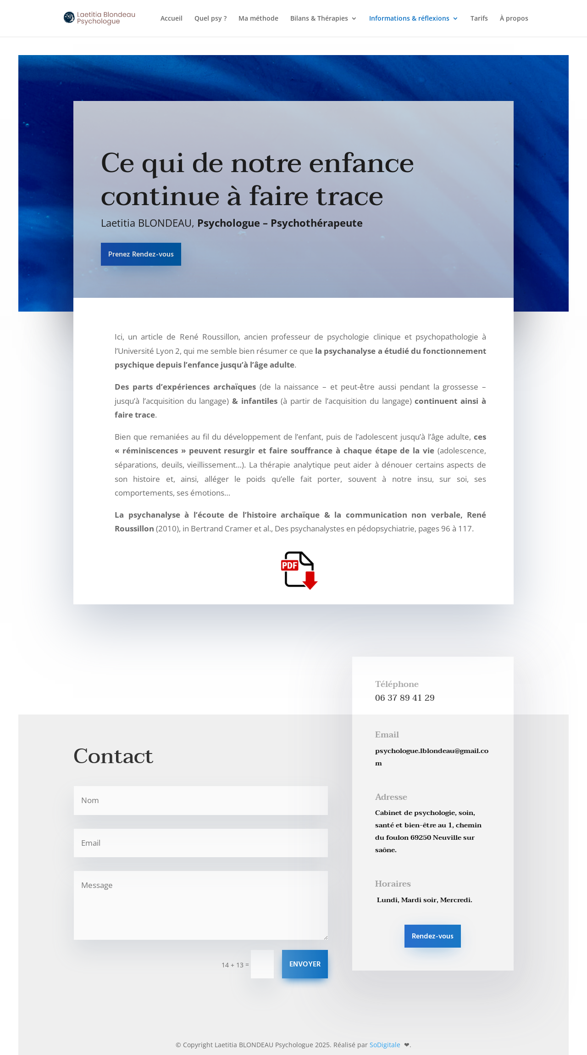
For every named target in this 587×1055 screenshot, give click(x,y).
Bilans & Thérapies (319, 18)
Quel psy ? (210, 18)
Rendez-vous (433, 937)
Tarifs (479, 18)
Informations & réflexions (409, 18)
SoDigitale (386, 1044)
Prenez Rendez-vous (141, 255)
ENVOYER (305, 965)
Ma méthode (258, 18)
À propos (514, 18)
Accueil (172, 18)
